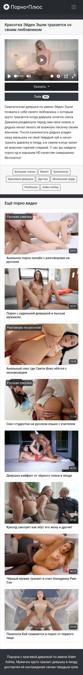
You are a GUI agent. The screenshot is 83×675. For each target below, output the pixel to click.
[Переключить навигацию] (73, 7)
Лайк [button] (41, 97)
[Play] (9, 76)
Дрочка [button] (43, 179)
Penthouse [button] (31, 187)
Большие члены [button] (25, 171)
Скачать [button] (40, 87)
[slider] (15, 76)
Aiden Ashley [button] (50, 187)
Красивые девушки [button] (20, 179)
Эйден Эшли (63, 107)
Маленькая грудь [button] (63, 179)
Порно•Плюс (23, 7)
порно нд (11, 153)
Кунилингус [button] (60, 171)
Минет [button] (44, 171)
